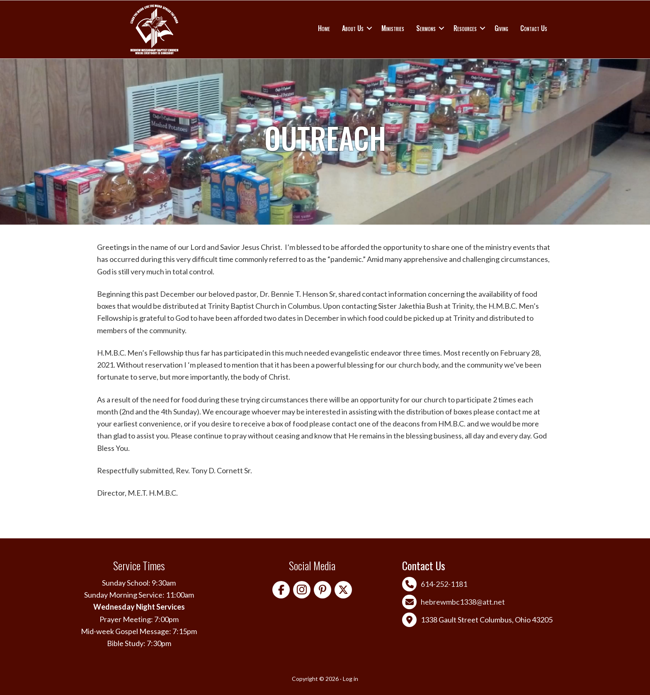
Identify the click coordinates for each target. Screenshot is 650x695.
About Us (353, 28)
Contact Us (533, 28)
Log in (350, 678)
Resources (465, 28)
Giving (501, 28)
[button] (369, 28)
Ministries (392, 28)
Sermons (426, 28)
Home (324, 28)
